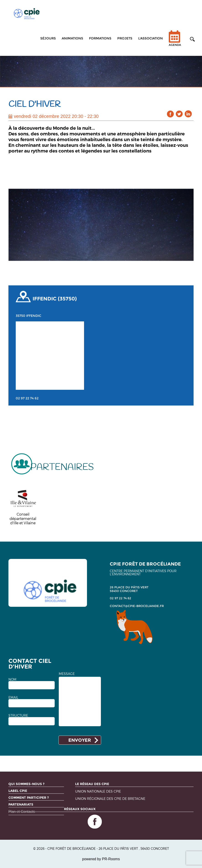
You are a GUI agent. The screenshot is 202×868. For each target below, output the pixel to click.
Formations (100, 38)
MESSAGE (67, 673)
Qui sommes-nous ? (26, 783)
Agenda (175, 41)
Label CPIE (17, 790)
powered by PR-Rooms (101, 859)
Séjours (48, 38)
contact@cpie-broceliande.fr (137, 606)
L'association (150, 38)
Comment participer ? (28, 797)
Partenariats (20, 804)
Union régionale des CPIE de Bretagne (110, 799)
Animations (72, 38)
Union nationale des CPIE (98, 791)
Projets (124, 38)
